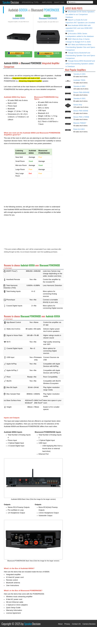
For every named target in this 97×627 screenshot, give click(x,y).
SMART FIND (59, 2)
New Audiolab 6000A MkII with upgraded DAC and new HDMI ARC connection (79, 28)
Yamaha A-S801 (79, 86)
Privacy (67, 624)
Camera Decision (89, 624)
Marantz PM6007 (79, 123)
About (60, 624)
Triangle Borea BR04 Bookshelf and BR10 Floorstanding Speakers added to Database (80, 63)
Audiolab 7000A (79, 80)
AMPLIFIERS (47, 2)
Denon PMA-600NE (80, 111)
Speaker (11, 2)
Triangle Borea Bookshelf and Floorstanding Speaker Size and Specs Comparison (80, 55)
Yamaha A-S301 (79, 74)
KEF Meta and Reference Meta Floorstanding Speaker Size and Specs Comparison (80, 47)
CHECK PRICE (18, 54)
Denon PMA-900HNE (81, 92)
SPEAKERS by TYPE (30, 2)
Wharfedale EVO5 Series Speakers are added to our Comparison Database (80, 14)
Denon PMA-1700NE (81, 117)
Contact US (76, 624)
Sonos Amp (77, 105)
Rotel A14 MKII (79, 129)
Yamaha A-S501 (79, 98)
